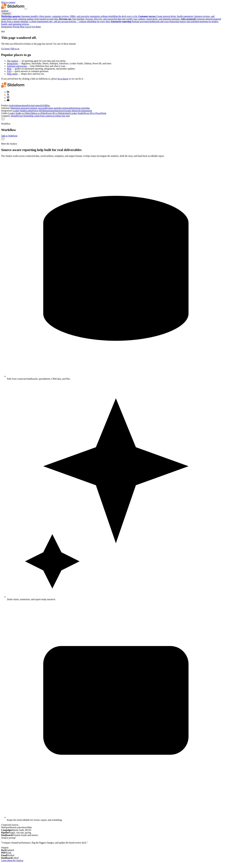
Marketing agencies (19, 108)
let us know (63, 79)
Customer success (37, 108)
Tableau (45, 110)
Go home (5, 48)
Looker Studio (19, 110)
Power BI (37, 110)
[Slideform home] (13, 8)
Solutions (6, 14)
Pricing (16, 26)
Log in (28, 26)
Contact (37, 105)
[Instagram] (8, 97)
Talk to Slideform (9, 136)
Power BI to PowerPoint (95, 113)
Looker (29, 110)
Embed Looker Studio (73, 113)
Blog (22, 26)
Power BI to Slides (54, 113)
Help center (12, 74)
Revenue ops (51, 108)
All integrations (85, 110)
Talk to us (14, 48)
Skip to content (8, 2)
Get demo (36, 26)
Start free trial (63, 116)
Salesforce (59, 110)
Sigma (52, 110)
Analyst (4, 10)
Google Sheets (71, 110)
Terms (26, 116)
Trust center (45, 116)
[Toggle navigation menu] (26, 8)
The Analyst (12, 61)
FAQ (9, 71)
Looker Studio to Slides (19, 113)
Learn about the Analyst (12, 860)
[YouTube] (8, 100)
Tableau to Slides (38, 113)
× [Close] (2, 119)
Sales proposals (64, 108)
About (13, 116)
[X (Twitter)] (8, 95)
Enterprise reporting (80, 108)
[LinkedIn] (8, 92)
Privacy (19, 116)
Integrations (6, 26)
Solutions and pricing (17, 66)
